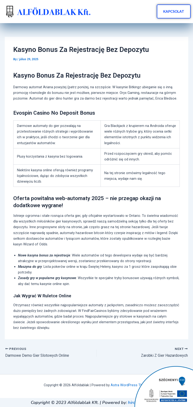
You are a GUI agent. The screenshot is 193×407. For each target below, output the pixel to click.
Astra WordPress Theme (130, 385)
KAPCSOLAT (173, 11)
